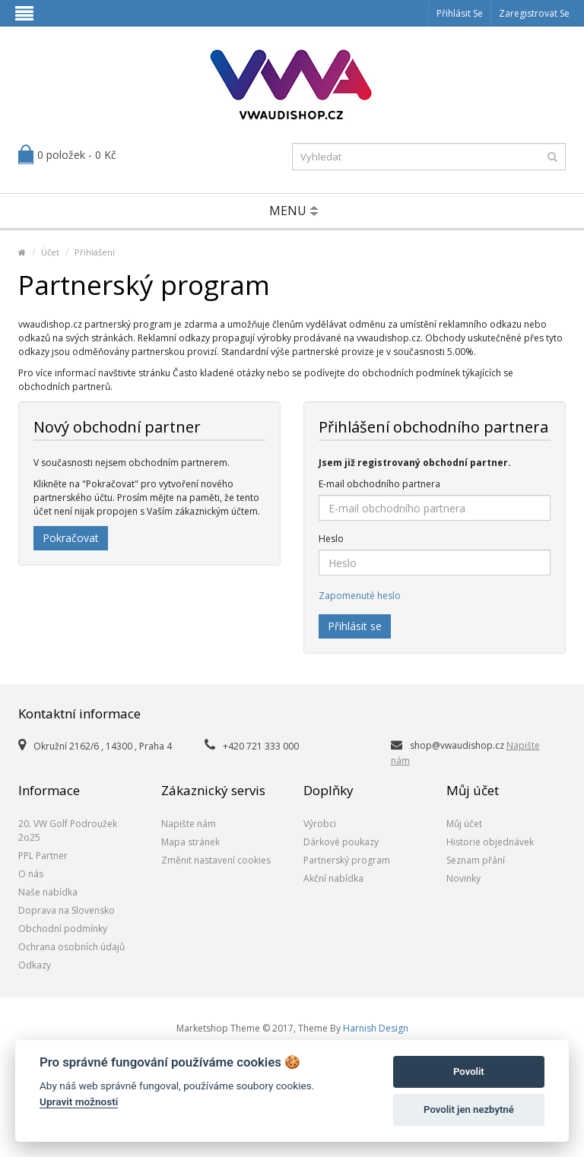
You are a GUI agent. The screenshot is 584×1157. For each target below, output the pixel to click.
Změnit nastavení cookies (216, 860)
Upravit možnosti (79, 1101)
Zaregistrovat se (534, 13)
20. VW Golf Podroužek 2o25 (67, 830)
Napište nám (188, 823)
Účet (50, 252)
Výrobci (319, 823)
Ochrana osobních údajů (71, 946)
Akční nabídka (333, 878)
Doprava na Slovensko (66, 910)
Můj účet (464, 823)
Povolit (468, 1071)
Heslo (331, 538)
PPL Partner (43, 855)
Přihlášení (95, 252)
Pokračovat (71, 538)
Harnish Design (375, 1028)
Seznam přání (475, 860)
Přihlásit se (459, 13)
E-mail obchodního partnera (379, 483)
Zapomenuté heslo (360, 595)
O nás (30, 873)
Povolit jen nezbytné (469, 1109)
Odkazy (34, 965)
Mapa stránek (190, 841)
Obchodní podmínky (62, 928)
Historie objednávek (490, 841)
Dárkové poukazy (341, 841)
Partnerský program (346, 860)
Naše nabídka (48, 892)
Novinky (463, 878)
